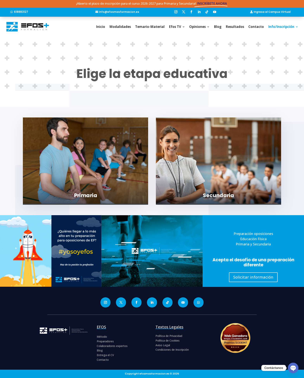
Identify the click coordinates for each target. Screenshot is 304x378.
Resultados (235, 26)
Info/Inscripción (281, 26)
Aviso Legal (162, 345)
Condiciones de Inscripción (172, 349)
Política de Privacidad (168, 336)
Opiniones (197, 26)
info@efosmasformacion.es (119, 12)
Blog (217, 26)
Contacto (256, 26)
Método (102, 336)
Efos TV (175, 26)
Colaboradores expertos (112, 346)
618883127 (21, 12)
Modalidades (120, 26)
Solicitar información (253, 277)
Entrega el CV (105, 355)
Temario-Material (150, 26)
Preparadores (105, 341)
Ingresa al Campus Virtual (272, 12)
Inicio (100, 26)
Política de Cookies (167, 340)
